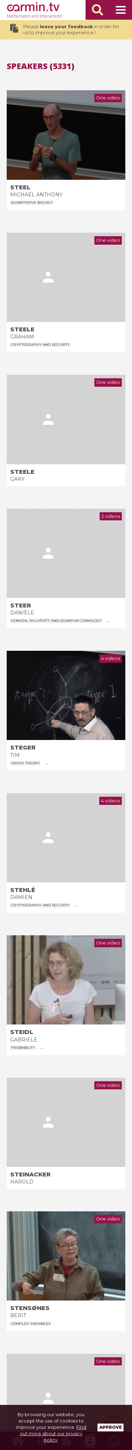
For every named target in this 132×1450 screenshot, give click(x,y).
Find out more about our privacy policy (53, 1433)
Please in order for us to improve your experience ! (64, 30)
